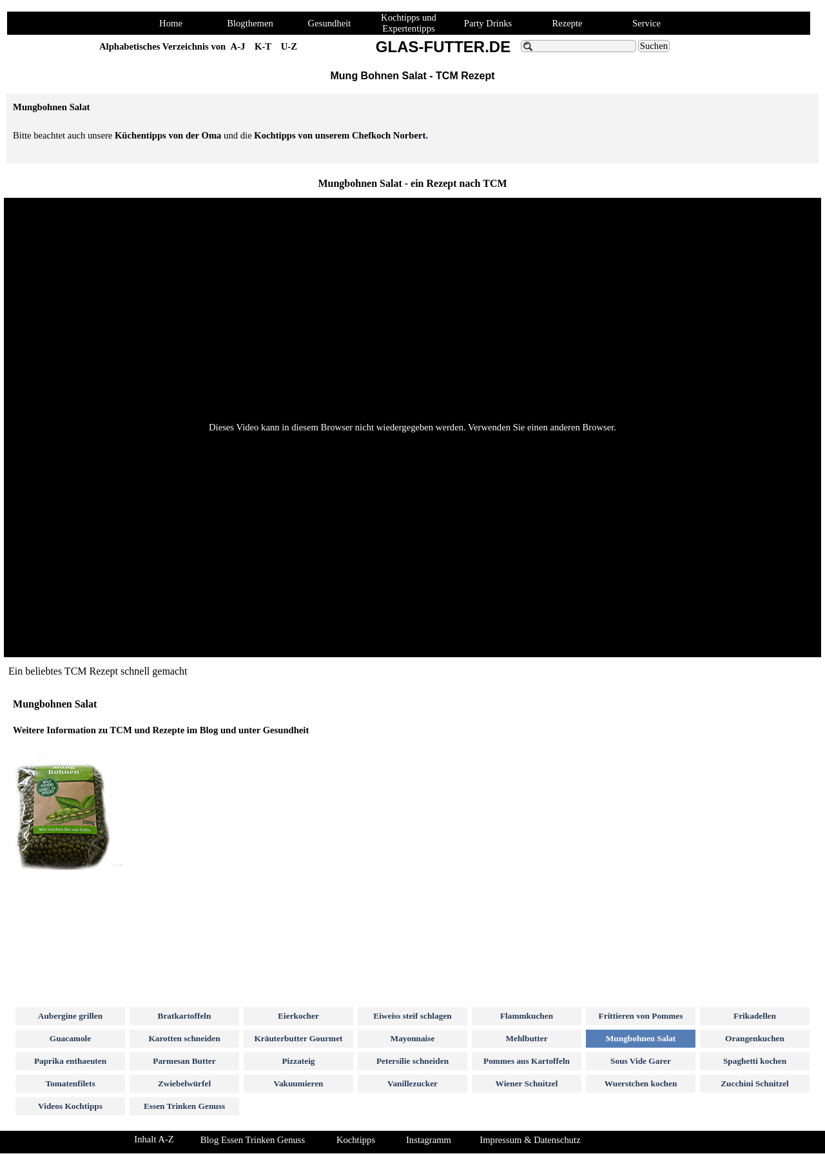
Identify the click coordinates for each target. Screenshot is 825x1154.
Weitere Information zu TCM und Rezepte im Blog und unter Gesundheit (161, 730)
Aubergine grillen (70, 1016)
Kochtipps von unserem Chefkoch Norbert (339, 135)
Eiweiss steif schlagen (412, 1016)
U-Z (289, 46)
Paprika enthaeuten (70, 1061)
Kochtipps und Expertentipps (408, 23)
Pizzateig (298, 1061)
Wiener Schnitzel (527, 1083)
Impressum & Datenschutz (530, 1140)
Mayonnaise (413, 1038)
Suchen (654, 46)
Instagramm (428, 1140)
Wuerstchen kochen (641, 1083)
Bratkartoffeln (184, 1016)
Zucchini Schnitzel (755, 1083)
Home (170, 23)
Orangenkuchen (754, 1038)
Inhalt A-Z (153, 1139)
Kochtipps (355, 1140)
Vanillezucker (412, 1083)
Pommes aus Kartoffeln (526, 1061)
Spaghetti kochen (754, 1061)
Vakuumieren (298, 1083)
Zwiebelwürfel (184, 1083)
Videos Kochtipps (70, 1106)
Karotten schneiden (184, 1038)
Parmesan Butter (184, 1061)
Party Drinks (488, 23)
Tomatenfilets (70, 1083)
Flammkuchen (526, 1016)
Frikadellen (754, 1016)
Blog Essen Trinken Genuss (252, 1140)
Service (646, 23)
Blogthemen (250, 23)
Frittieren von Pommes (641, 1016)
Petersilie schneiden (412, 1061)
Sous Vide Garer (640, 1061)
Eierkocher (298, 1016)
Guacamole (70, 1038)
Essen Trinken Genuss (184, 1106)
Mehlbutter (526, 1038)
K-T (263, 46)
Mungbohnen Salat (641, 1038)
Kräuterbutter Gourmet (298, 1038)
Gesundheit (329, 23)
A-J (238, 46)
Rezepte (567, 23)
